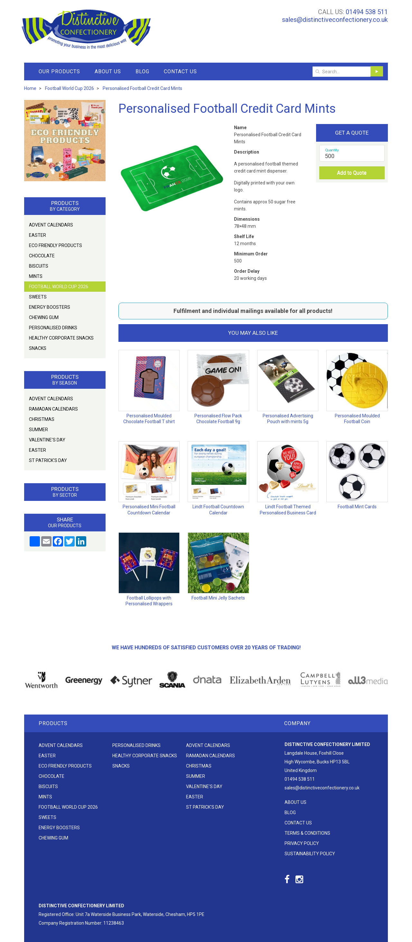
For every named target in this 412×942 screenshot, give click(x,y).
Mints (35, 276)
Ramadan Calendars (53, 409)
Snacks (37, 348)
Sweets (38, 296)
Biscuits (38, 266)
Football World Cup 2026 (58, 286)
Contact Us (180, 71)
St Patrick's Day (48, 460)
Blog (142, 71)
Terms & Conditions (307, 833)
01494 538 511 (367, 12)
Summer (38, 429)
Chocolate (42, 255)
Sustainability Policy (310, 853)
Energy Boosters (49, 307)
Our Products (59, 71)
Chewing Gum (44, 317)
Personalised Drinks (53, 327)
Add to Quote (352, 173)
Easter (37, 235)
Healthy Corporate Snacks (61, 338)
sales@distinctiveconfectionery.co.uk (335, 19)
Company (297, 723)
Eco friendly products (55, 245)
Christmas (41, 419)
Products (53, 723)
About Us (108, 71)
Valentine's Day (47, 439)
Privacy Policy (302, 843)
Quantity (332, 150)
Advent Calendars (51, 224)
